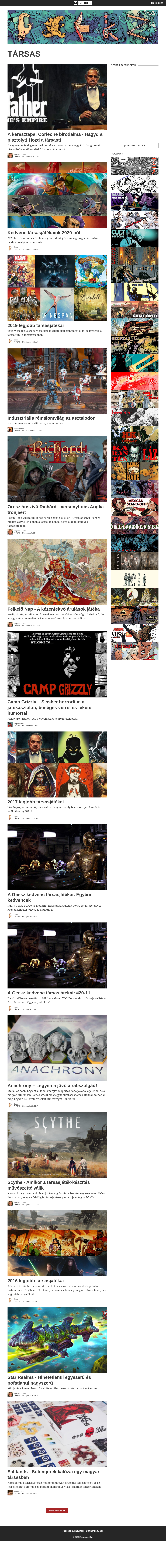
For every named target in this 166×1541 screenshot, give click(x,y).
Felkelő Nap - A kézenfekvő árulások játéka (54, 609)
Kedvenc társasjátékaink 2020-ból (44, 232)
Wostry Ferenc (19, 428)
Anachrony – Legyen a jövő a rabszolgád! (52, 1085)
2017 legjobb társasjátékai (36, 801)
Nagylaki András (20, 154)
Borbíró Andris (19, 1492)
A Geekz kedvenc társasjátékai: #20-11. (50, 992)
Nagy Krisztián (19, 724)
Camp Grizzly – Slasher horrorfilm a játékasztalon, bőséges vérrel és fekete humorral (49, 707)
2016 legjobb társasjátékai (36, 1280)
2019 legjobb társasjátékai (36, 325)
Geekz (16, 247)
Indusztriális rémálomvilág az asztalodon (52, 418)
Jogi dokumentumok (73, 1531)
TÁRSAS (17, 156)
